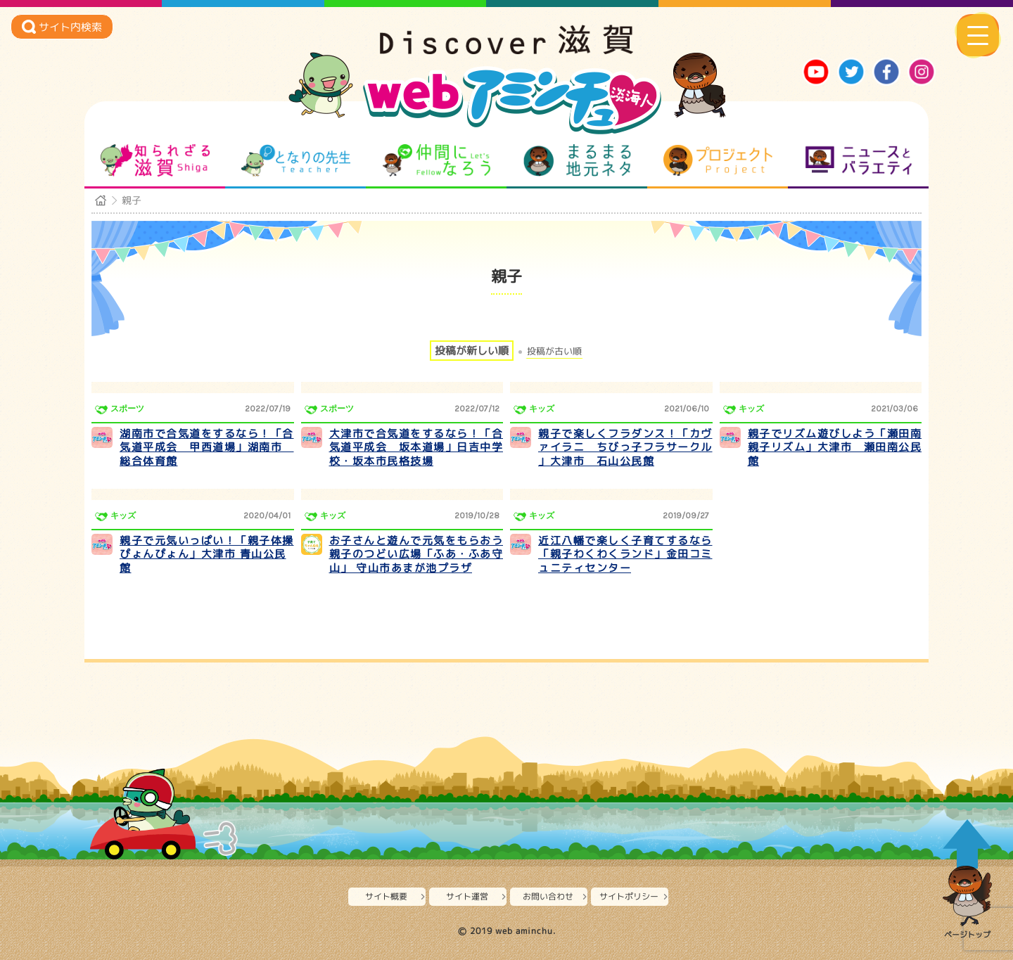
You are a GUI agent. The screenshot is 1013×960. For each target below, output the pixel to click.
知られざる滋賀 (155, 160)
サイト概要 (386, 896)
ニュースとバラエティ (858, 160)
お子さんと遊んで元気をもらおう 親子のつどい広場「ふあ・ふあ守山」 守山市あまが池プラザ (416, 554)
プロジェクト (717, 160)
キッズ (541, 409)
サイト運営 (467, 896)
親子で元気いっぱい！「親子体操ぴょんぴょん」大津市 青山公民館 (207, 554)
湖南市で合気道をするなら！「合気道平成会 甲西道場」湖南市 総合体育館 (207, 447)
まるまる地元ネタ (577, 160)
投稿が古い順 (554, 351)
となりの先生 (295, 160)
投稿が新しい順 (472, 350)
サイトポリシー (628, 896)
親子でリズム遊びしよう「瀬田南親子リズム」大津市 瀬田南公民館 (835, 447)
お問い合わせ (548, 896)
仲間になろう (436, 160)
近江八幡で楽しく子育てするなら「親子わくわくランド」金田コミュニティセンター (625, 554)
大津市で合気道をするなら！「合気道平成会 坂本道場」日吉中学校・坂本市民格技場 (416, 447)
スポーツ (127, 409)
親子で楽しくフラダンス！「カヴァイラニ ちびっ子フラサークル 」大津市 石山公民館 (625, 447)
